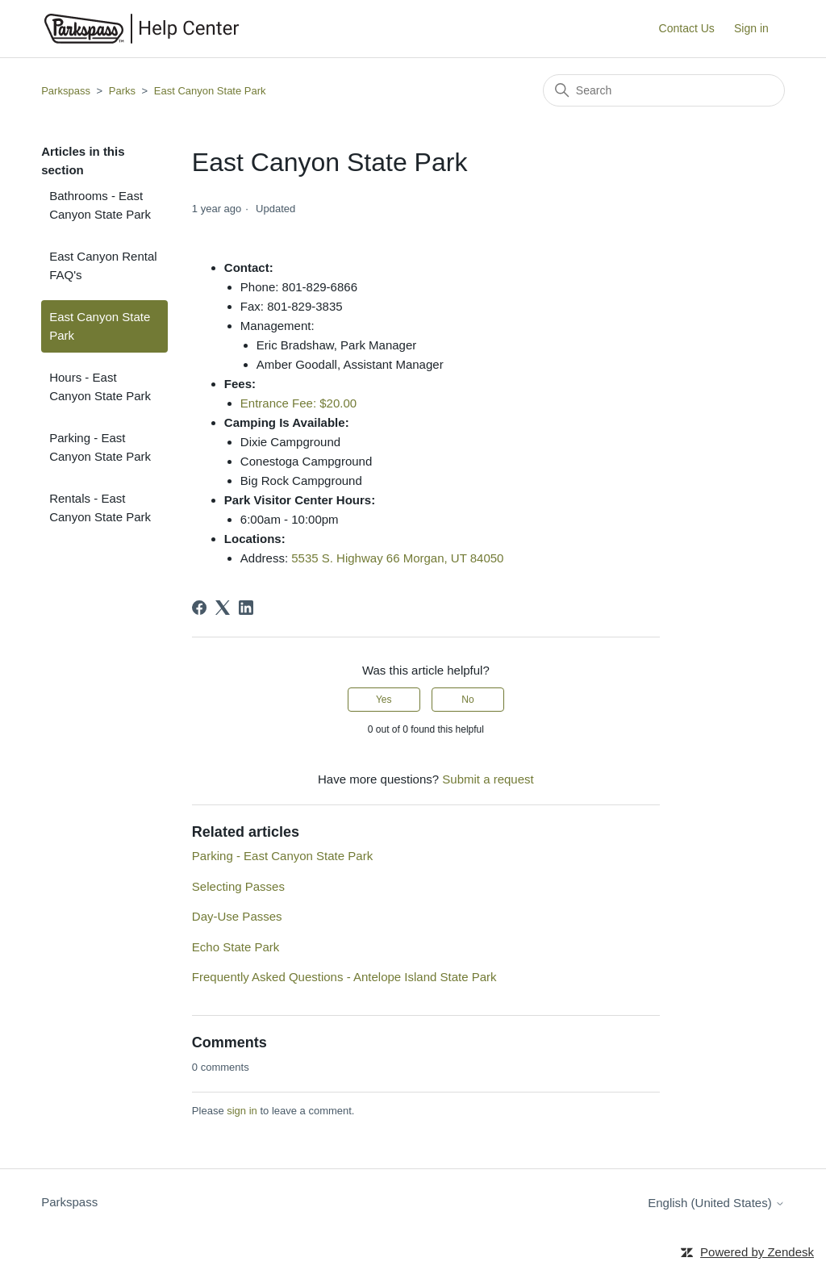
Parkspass (65, 91)
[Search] (664, 90)
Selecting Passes (238, 886)
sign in (242, 1111)
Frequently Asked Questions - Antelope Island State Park (344, 977)
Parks (122, 91)
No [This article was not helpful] (467, 699)
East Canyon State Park (210, 91)
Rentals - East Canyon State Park (100, 507)
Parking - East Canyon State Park (100, 447)
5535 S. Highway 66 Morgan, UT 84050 (397, 558)
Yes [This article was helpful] (384, 699)
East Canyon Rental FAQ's (102, 265)
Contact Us (687, 28)
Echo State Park (235, 947)
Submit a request (487, 779)
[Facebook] (199, 607)
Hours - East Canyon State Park (100, 386)
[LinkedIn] (246, 607)
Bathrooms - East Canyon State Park (100, 205)
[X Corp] (222, 607)
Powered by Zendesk (757, 1252)
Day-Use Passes (237, 916)
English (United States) (716, 1203)
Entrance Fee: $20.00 (298, 403)
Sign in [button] (751, 28)
